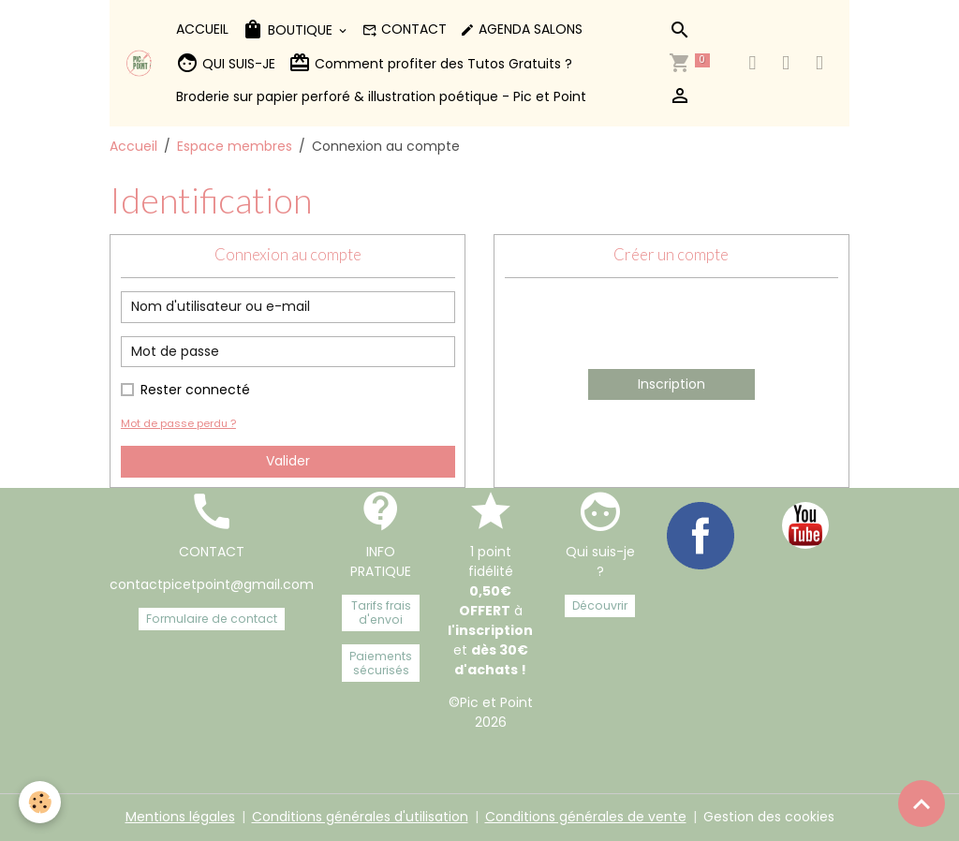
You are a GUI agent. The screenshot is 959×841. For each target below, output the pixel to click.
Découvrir (599, 605)
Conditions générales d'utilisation (360, 816)
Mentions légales (180, 816)
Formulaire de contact (211, 619)
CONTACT (404, 29)
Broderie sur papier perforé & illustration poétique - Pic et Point (381, 96)
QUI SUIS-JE (225, 63)
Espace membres (234, 146)
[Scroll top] (921, 803)
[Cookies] (40, 802)
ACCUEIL (202, 29)
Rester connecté (195, 389)
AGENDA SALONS (521, 29)
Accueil (133, 146)
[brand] (139, 63)
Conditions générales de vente (585, 816)
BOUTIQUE (289, 29)
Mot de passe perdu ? (178, 423)
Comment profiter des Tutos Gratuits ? (430, 63)
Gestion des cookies (768, 816)
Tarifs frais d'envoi (381, 612)
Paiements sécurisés (380, 663)
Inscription (671, 384)
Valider (288, 460)
